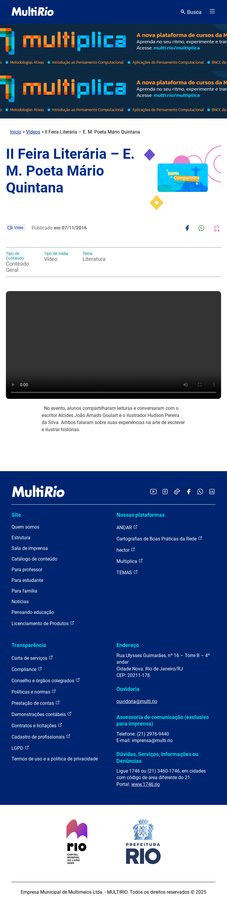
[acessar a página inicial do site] (32, 12)
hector (125, 550)
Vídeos (33, 132)
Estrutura (21, 537)
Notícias (20, 601)
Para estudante (27, 580)
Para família (24, 591)
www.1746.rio (145, 784)
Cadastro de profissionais (41, 737)
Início (15, 132)
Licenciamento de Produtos (43, 623)
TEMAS (127, 572)
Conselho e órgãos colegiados (46, 680)
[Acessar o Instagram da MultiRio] (165, 492)
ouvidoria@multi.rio (136, 701)
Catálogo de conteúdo (34, 559)
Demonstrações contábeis (42, 714)
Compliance (27, 669)
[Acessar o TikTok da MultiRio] (177, 492)
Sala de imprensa (30, 548)
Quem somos (25, 527)
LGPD (20, 748)
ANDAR (127, 527)
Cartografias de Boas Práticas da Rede (159, 538)
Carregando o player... (113, 345)
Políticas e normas (34, 691)
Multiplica (129, 561)
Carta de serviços (32, 658)
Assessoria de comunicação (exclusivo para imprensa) (162, 720)
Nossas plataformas (140, 515)
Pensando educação (33, 612)
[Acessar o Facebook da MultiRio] (188, 492)
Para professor (27, 569)
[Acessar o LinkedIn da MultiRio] (211, 492)
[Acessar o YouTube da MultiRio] (153, 492)
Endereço (127, 645)
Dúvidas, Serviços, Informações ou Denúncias (157, 757)
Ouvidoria (128, 689)
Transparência (29, 645)
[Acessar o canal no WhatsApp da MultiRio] (200, 492)
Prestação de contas (36, 703)
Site (16, 515)
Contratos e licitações (37, 725)
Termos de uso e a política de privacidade (55, 759)
